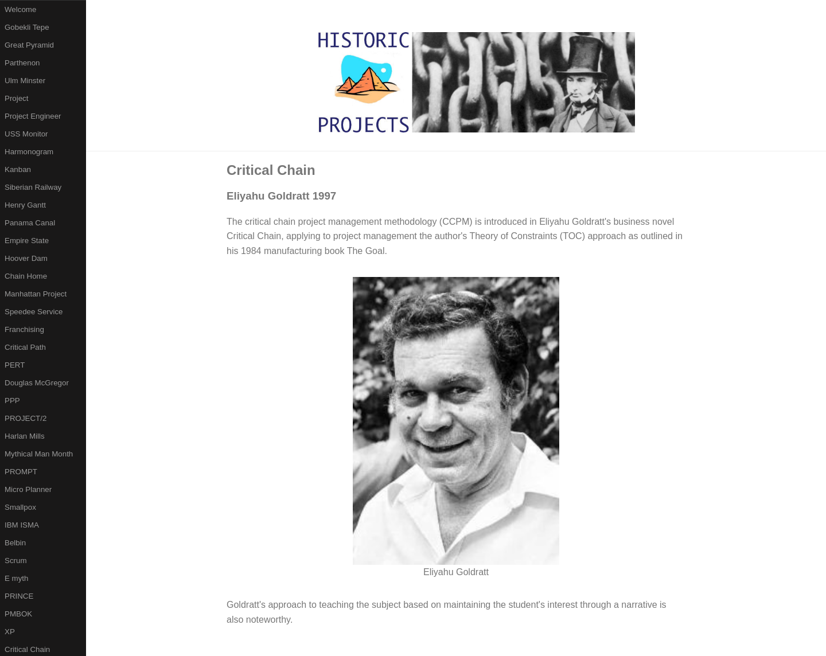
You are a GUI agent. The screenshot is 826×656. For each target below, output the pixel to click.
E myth (16, 578)
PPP (12, 400)
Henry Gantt (25, 205)
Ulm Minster (25, 80)
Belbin (15, 542)
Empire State (27, 240)
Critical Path (25, 347)
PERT (15, 365)
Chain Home (26, 276)
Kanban (18, 169)
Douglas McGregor (37, 382)
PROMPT (21, 471)
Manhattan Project (36, 294)
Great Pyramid (29, 45)
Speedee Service (34, 311)
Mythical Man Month (39, 454)
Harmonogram (29, 151)
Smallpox (20, 507)
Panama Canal (30, 222)
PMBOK (18, 614)
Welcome (20, 9)
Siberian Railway (33, 187)
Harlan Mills (25, 436)
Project (16, 98)
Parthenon (22, 62)
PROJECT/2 (25, 418)
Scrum (16, 560)
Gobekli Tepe (27, 27)
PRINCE (19, 596)
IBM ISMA (22, 525)
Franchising (24, 329)
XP (10, 631)
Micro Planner (28, 489)
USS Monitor (26, 134)
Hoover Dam (26, 258)
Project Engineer (33, 116)
